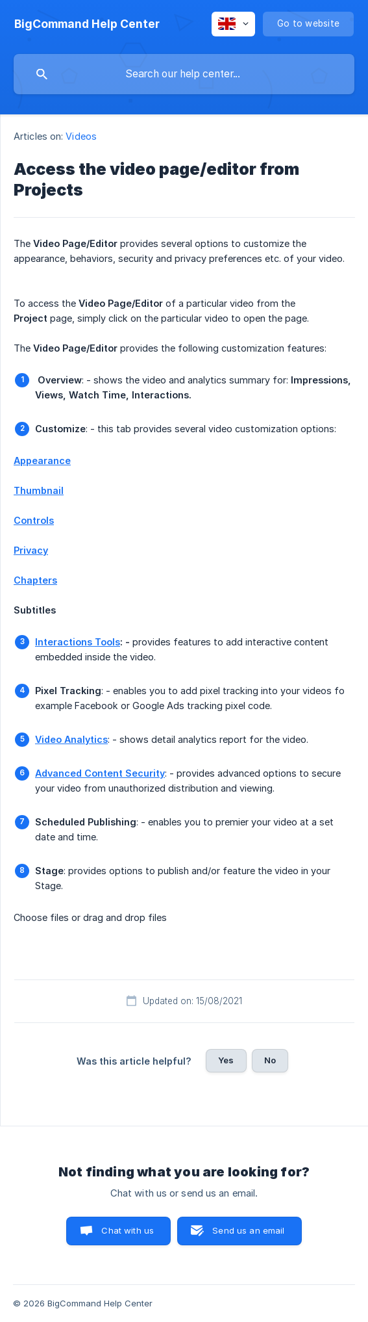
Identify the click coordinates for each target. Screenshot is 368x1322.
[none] (87, 24)
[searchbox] (184, 74)
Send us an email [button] (248, 1230)
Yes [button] (226, 1060)
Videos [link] (81, 136)
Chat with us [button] (127, 1230)
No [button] (270, 1060)
